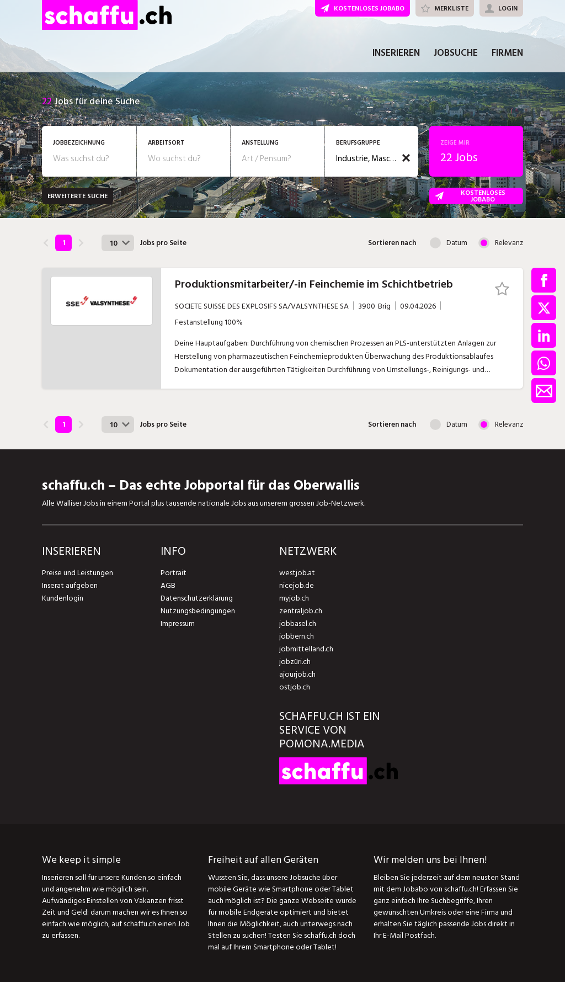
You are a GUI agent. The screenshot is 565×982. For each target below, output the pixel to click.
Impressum (178, 623)
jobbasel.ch (297, 623)
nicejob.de (296, 585)
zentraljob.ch (300, 610)
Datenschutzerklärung (197, 598)
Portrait (173, 572)
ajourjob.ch (297, 674)
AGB (168, 585)
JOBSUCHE (456, 54)
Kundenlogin (62, 598)
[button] (406, 158)
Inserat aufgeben (70, 585)
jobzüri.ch (295, 661)
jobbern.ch (296, 636)
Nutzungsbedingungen (198, 610)
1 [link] (63, 243)
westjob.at (297, 572)
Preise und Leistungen (77, 572)
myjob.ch (294, 598)
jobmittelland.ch (306, 649)
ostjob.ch (294, 687)
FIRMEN (507, 54)
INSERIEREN (396, 54)
